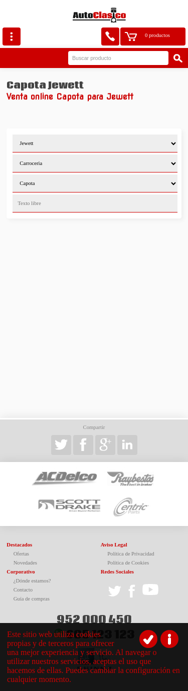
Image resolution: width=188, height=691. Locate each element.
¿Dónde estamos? (32, 581)
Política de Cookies (128, 563)
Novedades (25, 563)
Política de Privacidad (130, 553)
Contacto (23, 589)
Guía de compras (32, 599)
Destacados (19, 545)
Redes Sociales (117, 571)
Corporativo (21, 571)
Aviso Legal (114, 545)
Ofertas (21, 553)
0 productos (157, 35)
